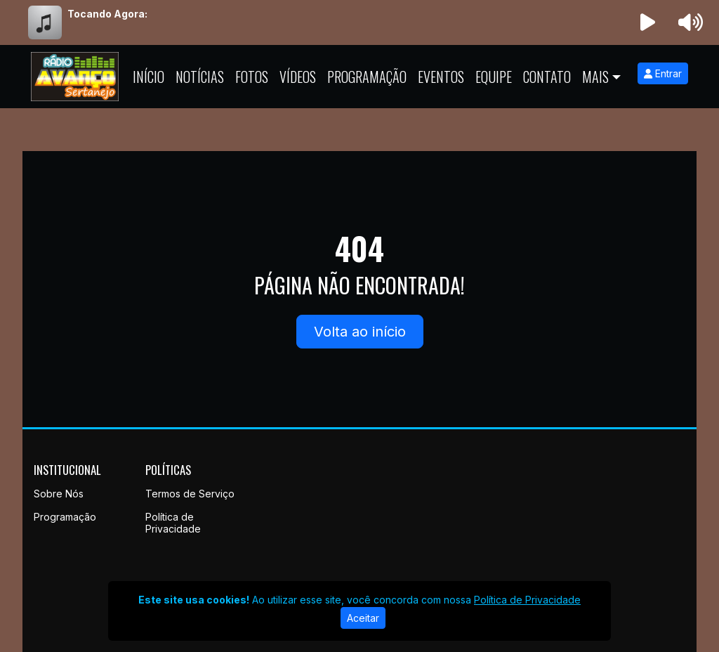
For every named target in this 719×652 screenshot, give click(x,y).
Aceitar (363, 618)
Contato (547, 76)
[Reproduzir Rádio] (648, 22)
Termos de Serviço (190, 494)
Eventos (441, 76)
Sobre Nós (59, 494)
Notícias (200, 76)
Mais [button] (595, 76)
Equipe (493, 76)
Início (148, 76)
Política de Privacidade (173, 523)
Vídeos (297, 76)
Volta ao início (360, 331)
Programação (367, 76)
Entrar (663, 73)
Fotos (251, 76)
